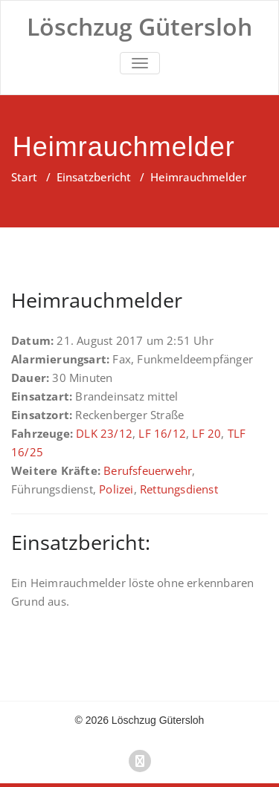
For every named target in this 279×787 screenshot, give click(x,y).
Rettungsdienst (179, 489)
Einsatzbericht (94, 176)
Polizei (116, 489)
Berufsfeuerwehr (147, 470)
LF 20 (206, 433)
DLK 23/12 (104, 433)
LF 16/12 (162, 433)
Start (24, 176)
